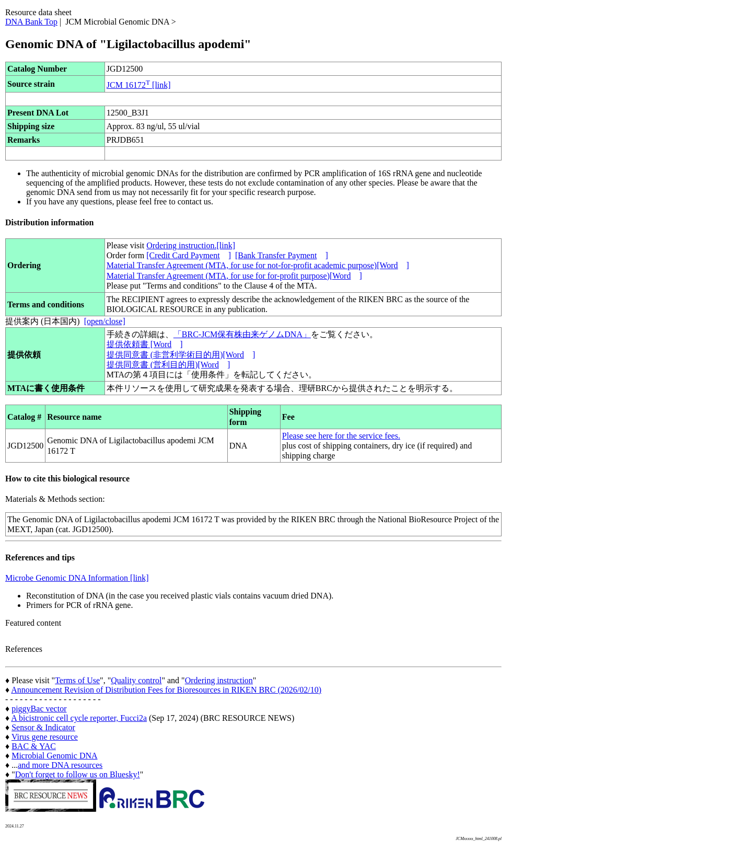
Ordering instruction (219, 680)
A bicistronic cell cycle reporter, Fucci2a (79, 718)
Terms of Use (77, 680)
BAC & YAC (33, 746)
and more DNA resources (60, 765)
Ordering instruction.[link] (190, 245)
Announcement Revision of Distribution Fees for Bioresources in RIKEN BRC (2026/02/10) (166, 689)
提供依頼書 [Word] (145, 344)
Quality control (136, 680)
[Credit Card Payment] (188, 255)
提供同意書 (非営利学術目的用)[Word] (181, 354)
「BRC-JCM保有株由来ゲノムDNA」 (242, 334)
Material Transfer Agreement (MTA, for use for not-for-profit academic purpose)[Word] (258, 265)
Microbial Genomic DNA (54, 755)
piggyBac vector (38, 708)
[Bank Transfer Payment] (281, 255)
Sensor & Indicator (43, 727)
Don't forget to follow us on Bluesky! (77, 774)
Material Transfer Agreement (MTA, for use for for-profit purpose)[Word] (234, 275)
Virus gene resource (44, 736)
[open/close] (104, 321)
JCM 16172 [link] (139, 84)
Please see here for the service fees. (341, 435)
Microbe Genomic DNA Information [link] (77, 577)
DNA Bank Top (31, 21)
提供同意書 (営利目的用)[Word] (168, 364)
